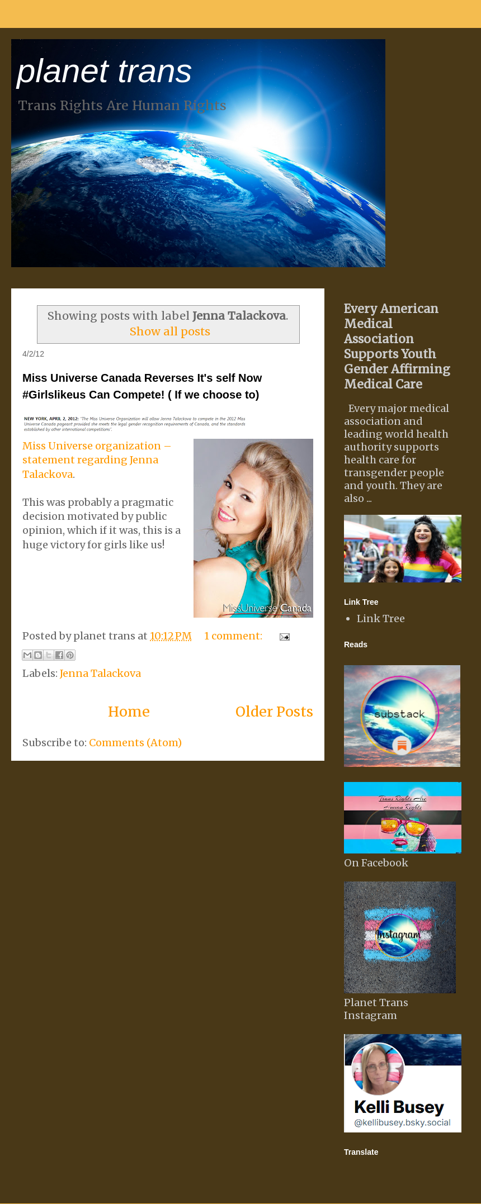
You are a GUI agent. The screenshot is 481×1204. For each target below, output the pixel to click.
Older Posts (274, 711)
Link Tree (381, 618)
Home (129, 711)
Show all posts (170, 331)
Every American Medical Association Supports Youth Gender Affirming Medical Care (397, 346)
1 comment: (234, 635)
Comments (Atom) (135, 742)
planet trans (104, 70)
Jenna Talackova (100, 673)
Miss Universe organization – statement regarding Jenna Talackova (97, 459)
